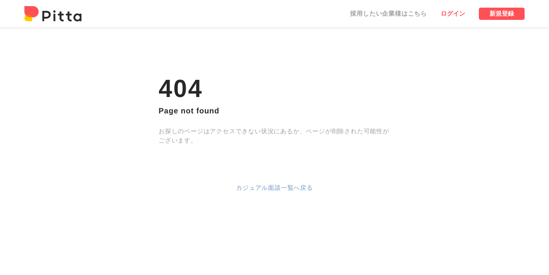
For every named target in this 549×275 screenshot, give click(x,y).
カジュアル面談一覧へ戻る (274, 187)
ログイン (453, 13)
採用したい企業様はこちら (388, 13)
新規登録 (502, 13)
